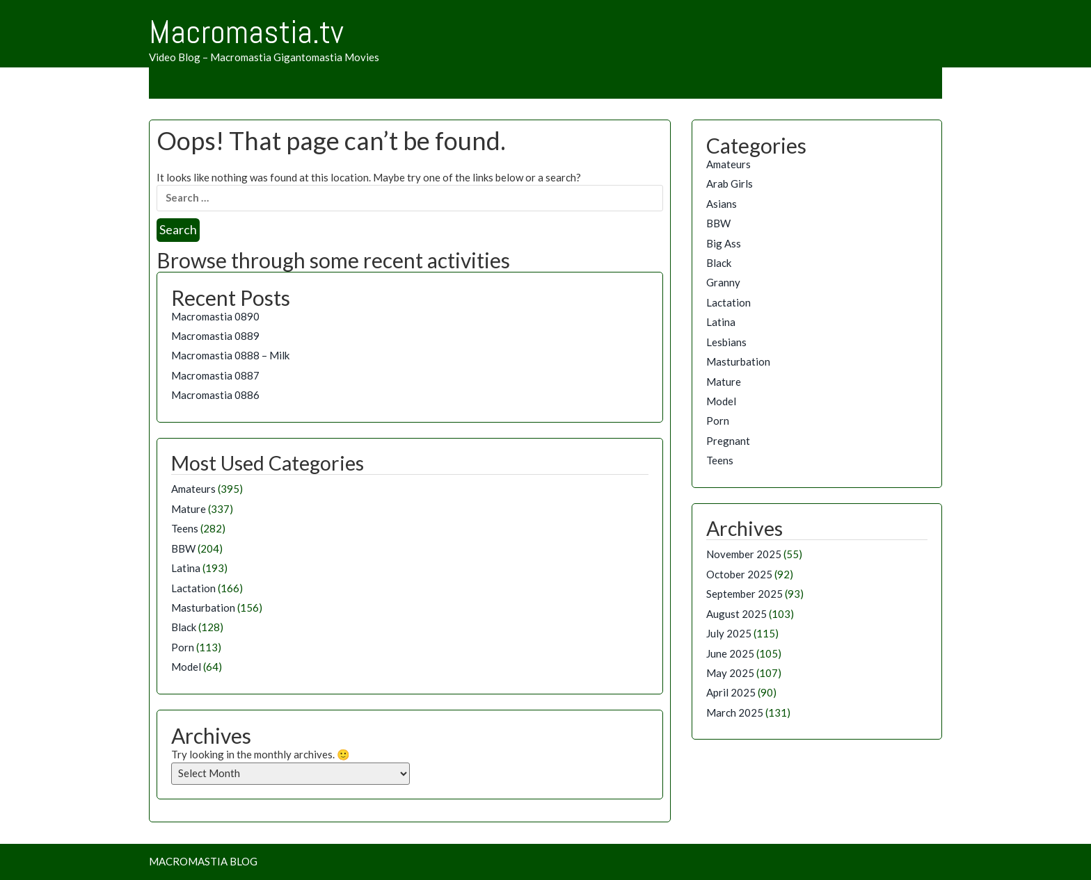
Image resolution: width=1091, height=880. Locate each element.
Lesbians (726, 342)
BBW (183, 548)
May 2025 (730, 673)
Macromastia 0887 (215, 375)
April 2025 (731, 692)
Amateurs (193, 488)
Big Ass (723, 243)
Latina (185, 568)
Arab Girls (729, 183)
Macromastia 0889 (215, 335)
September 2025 (744, 593)
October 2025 (739, 574)
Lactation (193, 588)
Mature (188, 509)
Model (186, 666)
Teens (184, 528)
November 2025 (743, 554)
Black (183, 627)
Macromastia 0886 (215, 395)
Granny (723, 282)
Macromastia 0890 (215, 316)
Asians (721, 203)
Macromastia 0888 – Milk (230, 355)
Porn (182, 647)
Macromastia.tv (246, 32)
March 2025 (734, 712)
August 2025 (736, 614)
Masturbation (203, 607)
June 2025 (730, 653)
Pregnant (728, 440)
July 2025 (728, 633)
